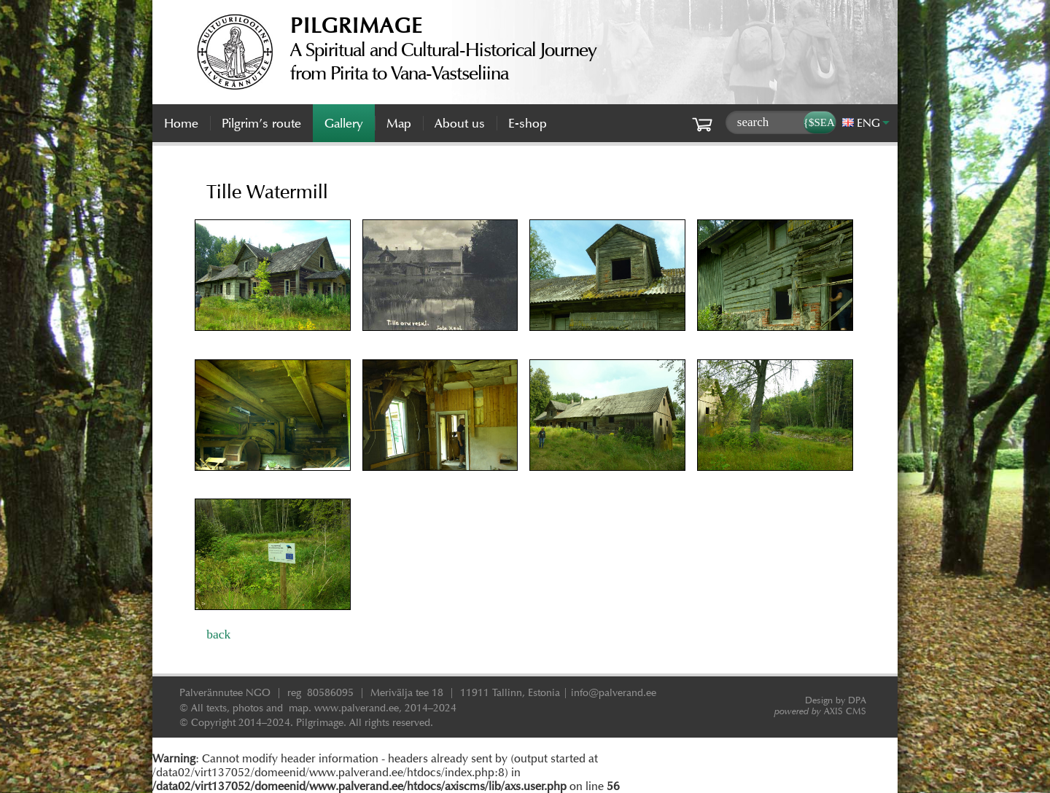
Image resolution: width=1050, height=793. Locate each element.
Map (398, 123)
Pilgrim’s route (261, 123)
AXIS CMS (820, 711)
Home (181, 123)
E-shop (527, 123)
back (218, 634)
